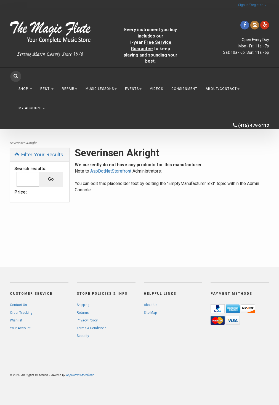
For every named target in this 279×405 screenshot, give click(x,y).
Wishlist (16, 320)
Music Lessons (101, 89)
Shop (25, 89)
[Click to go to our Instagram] (254, 25)
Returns (83, 313)
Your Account (20, 328)
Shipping (83, 305)
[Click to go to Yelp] (264, 25)
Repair (69, 89)
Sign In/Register (252, 5)
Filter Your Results (38, 154)
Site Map (150, 313)
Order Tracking (21, 313)
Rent (47, 89)
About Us (151, 305)
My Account (31, 108)
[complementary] (239, 374)
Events (133, 89)
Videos (156, 89)
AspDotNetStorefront (110, 171)
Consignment (184, 89)
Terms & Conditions (92, 328)
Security (83, 336)
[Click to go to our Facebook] (244, 25)
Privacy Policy (87, 320)
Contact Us (18, 305)
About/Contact (223, 89)
